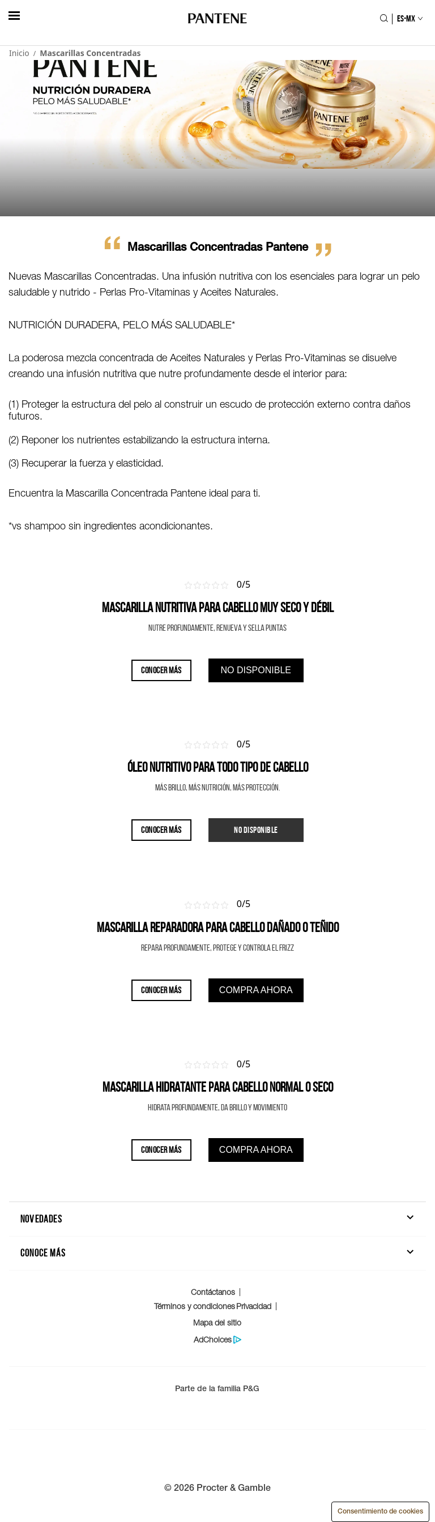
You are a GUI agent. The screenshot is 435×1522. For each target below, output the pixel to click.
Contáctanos (213, 1292)
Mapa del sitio (217, 1322)
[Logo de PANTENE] (218, 19)
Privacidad (253, 1306)
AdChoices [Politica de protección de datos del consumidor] (213, 1339)
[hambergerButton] (14, 16)
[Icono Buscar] (383, 19)
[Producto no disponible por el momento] (256, 830)
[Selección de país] (405, 19)
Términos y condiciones (194, 1306)
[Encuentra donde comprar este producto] (256, 670)
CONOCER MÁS (160, 670)
